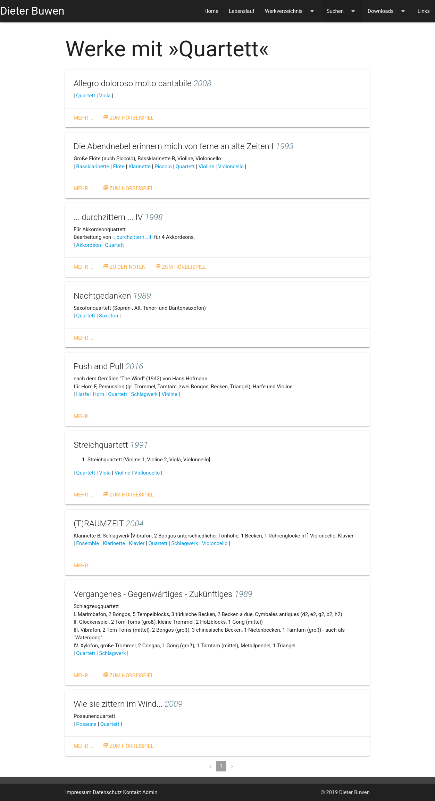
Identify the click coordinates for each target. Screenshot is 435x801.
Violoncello (231, 166)
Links (424, 11)
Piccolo (163, 166)
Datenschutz (107, 792)
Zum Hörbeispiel (128, 118)
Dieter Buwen (32, 11)
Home (211, 11)
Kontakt (132, 792)
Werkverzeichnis (290, 11)
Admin (149, 792)
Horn (98, 394)
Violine (206, 166)
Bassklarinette (92, 166)
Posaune (86, 724)
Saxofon (108, 316)
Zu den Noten (124, 267)
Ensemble (87, 543)
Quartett (85, 95)
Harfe (82, 394)
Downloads (387, 11)
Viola (105, 95)
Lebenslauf (241, 11)
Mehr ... (83, 118)
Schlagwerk (144, 394)
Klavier (136, 543)
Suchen (342, 11)
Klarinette (139, 166)
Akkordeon (88, 245)
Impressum (78, 792)
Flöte (119, 166)
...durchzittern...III (132, 237)
